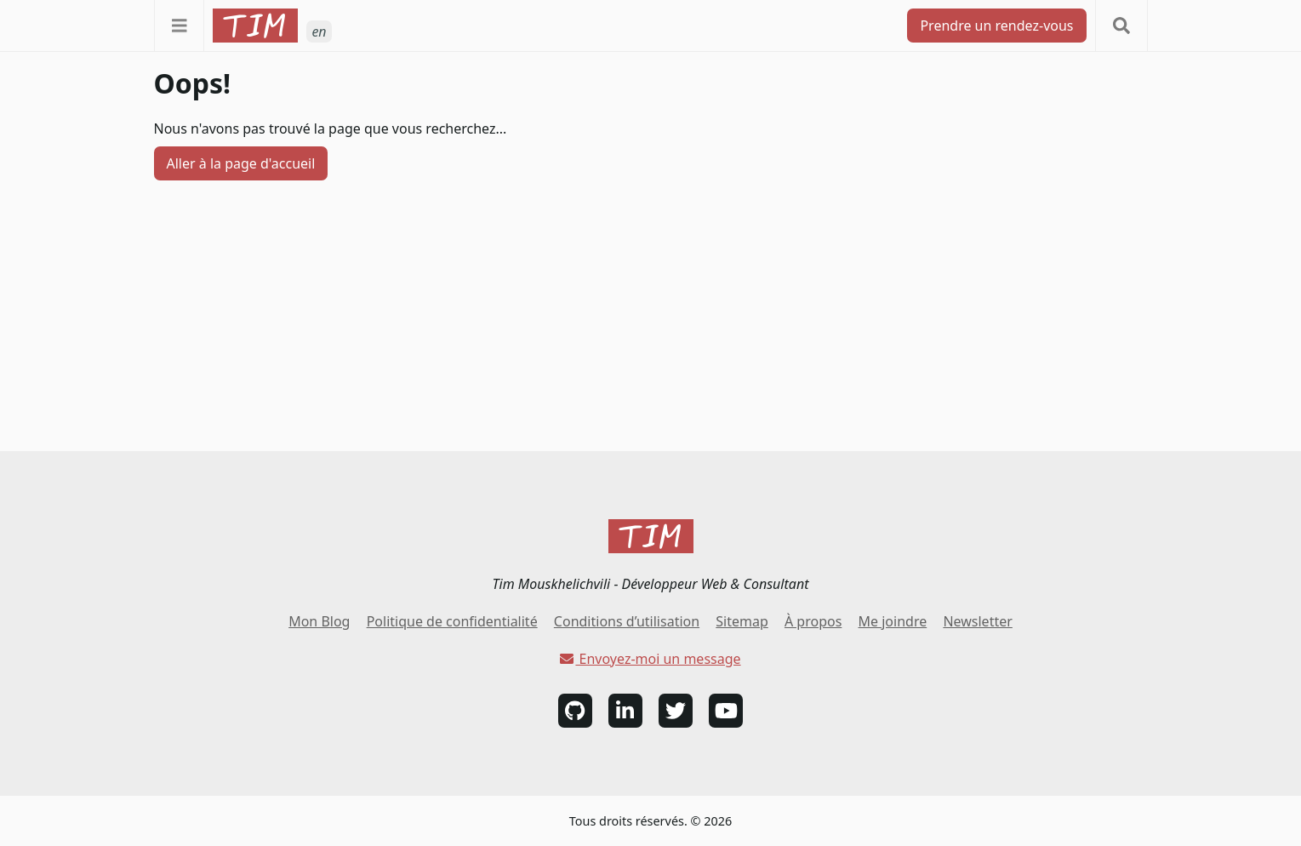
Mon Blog (319, 621)
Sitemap (742, 621)
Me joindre (893, 621)
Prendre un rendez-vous (996, 25)
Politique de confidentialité (452, 621)
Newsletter (977, 621)
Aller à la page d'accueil (241, 163)
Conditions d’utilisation (626, 621)
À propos (813, 621)
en (318, 31)
